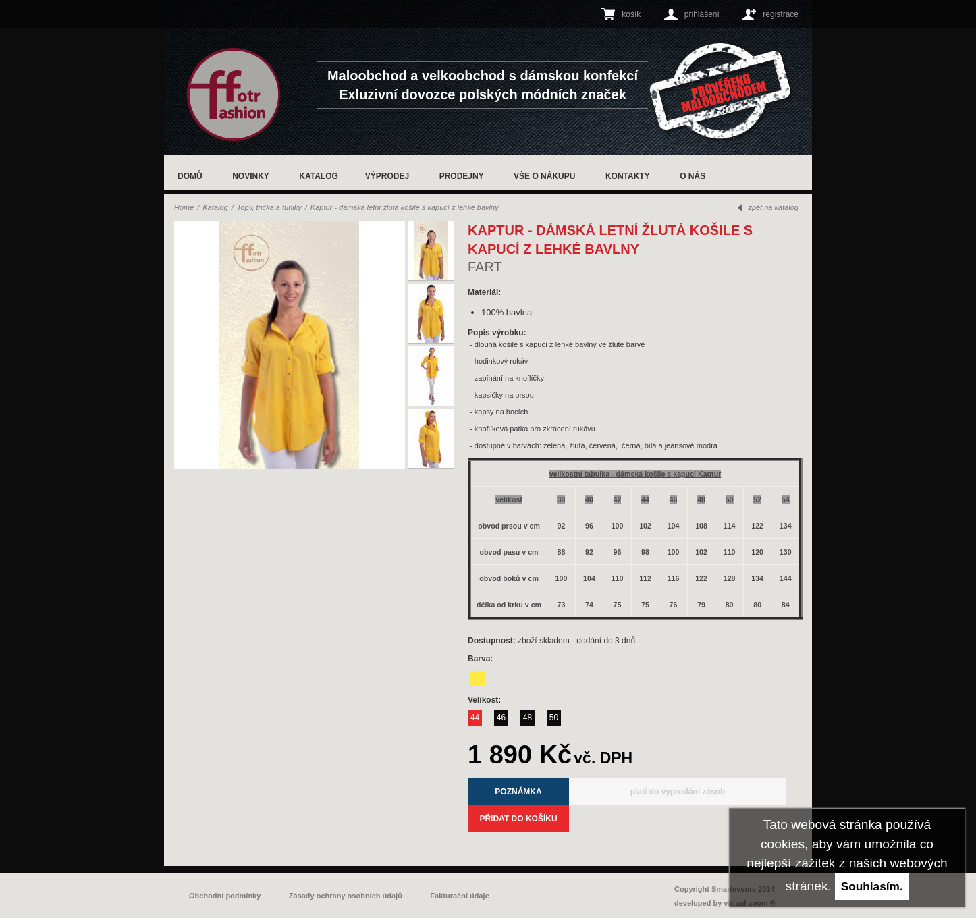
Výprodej (387, 176)
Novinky (250, 176)
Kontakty (627, 176)
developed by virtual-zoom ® (725, 903)
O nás (692, 176)
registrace (780, 14)
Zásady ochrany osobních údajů (345, 896)
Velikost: (486, 700)
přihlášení (702, 14)
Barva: (481, 659)
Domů (190, 176)
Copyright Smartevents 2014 (724, 889)
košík (631, 14)
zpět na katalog (773, 207)
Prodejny (461, 176)
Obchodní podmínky (225, 896)
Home (184, 207)
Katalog (318, 176)
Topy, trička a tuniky (269, 207)
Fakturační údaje (459, 896)
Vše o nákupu (544, 176)
